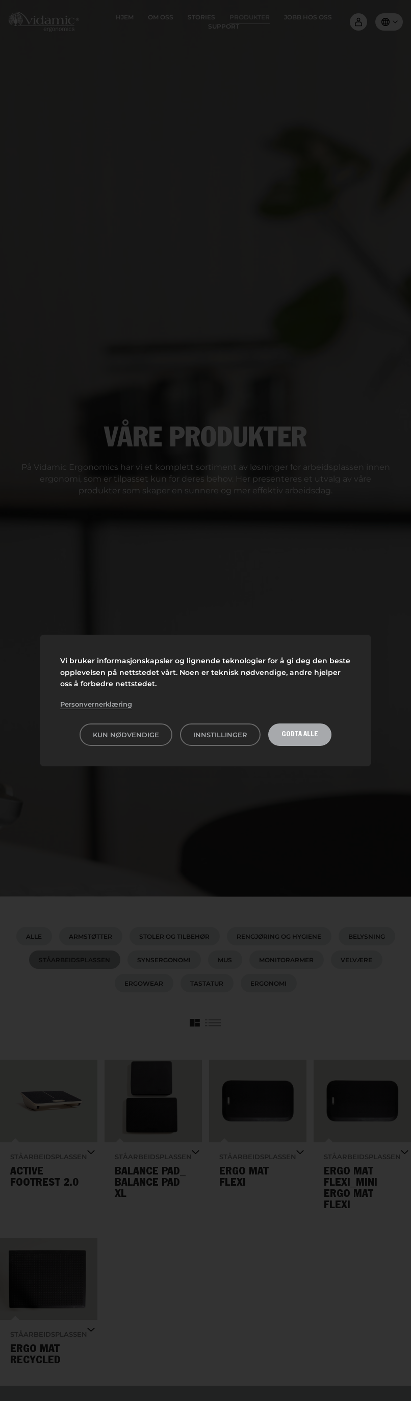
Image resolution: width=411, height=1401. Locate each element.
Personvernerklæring (96, 704)
